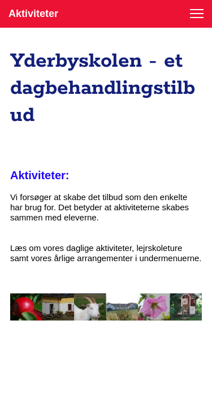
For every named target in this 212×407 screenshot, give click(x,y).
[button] (196, 13)
